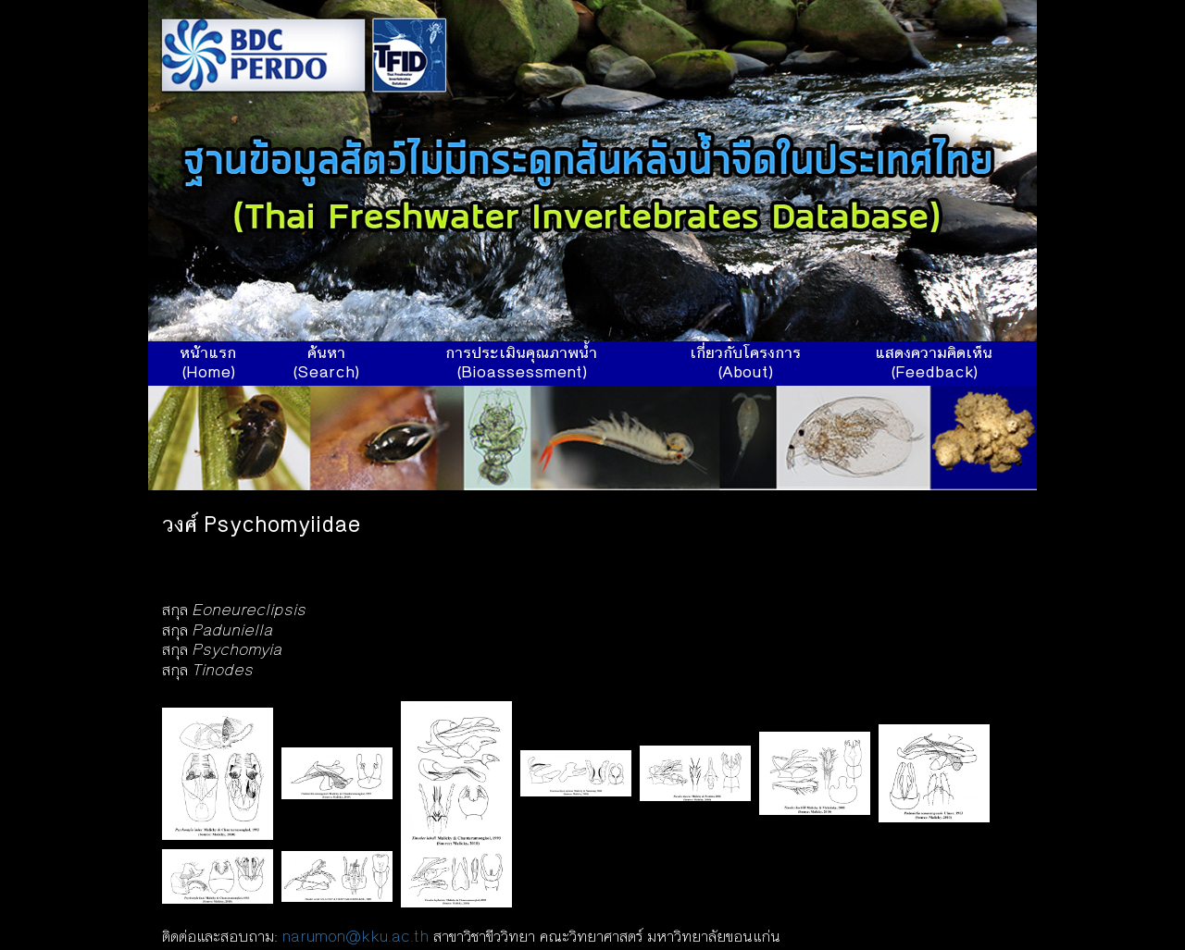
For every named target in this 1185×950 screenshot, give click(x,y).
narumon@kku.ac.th (355, 938)
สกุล (234, 611)
